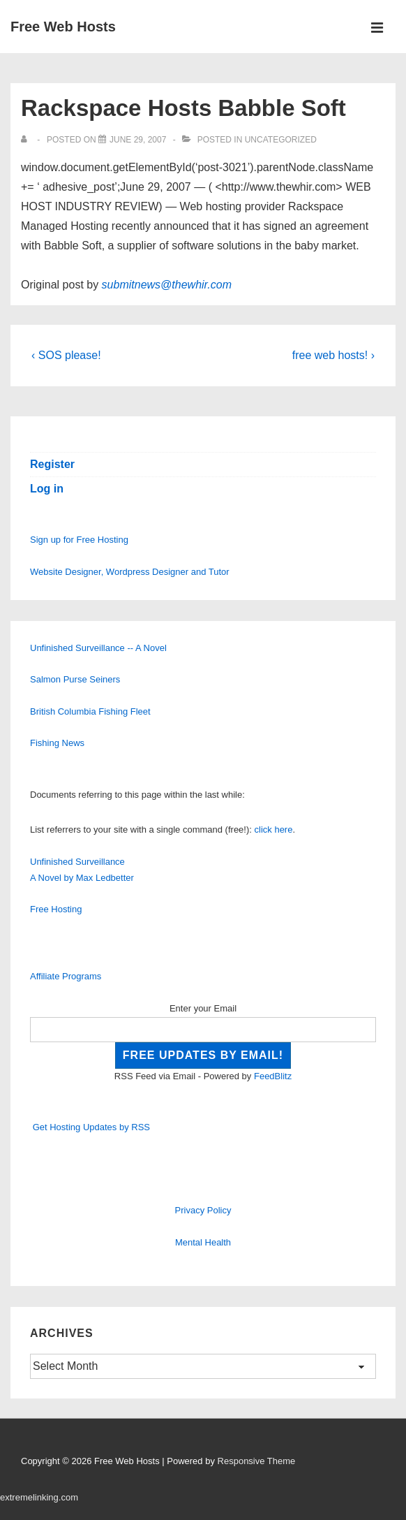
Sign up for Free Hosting (79, 539)
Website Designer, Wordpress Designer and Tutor (130, 572)
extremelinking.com (39, 1497)
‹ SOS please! (66, 355)
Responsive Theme (257, 1461)
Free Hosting (56, 909)
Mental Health (203, 1242)
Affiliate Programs (65, 976)
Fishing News (57, 743)
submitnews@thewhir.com (167, 285)
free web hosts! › (333, 355)
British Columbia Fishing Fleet (90, 711)
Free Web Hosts (63, 26)
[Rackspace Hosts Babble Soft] (138, 140)
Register (52, 464)
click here (274, 829)
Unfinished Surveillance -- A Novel (98, 648)
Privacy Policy (203, 1210)
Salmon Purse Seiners (75, 679)
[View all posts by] (27, 140)
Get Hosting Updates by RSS (91, 1127)
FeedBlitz (273, 1076)
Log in (46, 489)
